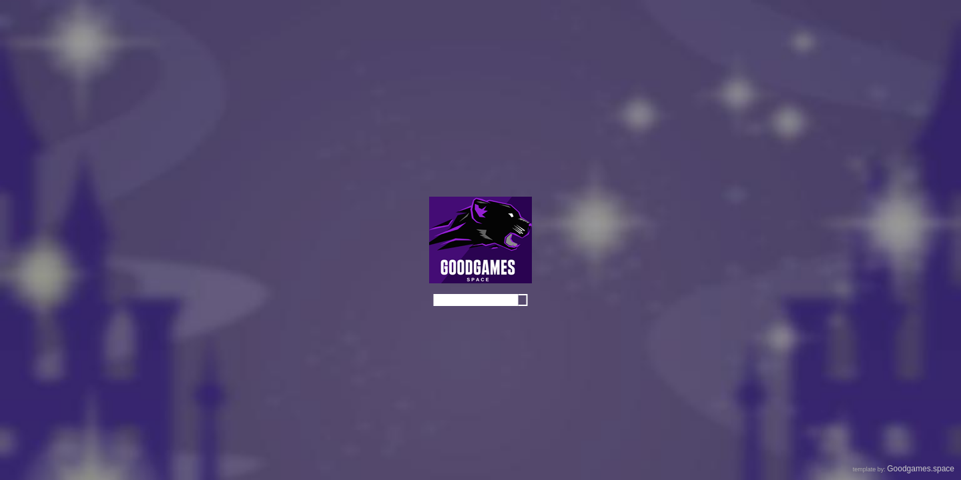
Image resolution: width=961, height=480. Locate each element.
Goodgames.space (920, 468)
